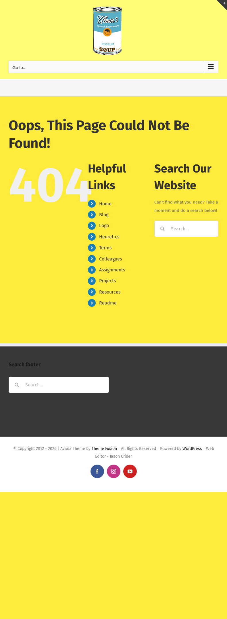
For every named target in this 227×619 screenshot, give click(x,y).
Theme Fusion (104, 448)
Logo (104, 225)
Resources (109, 292)
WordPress (192, 448)
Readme (108, 303)
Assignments (112, 270)
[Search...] (186, 229)
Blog (103, 214)
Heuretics (109, 236)
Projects (107, 280)
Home (105, 203)
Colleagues (110, 259)
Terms (105, 247)
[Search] (162, 229)
